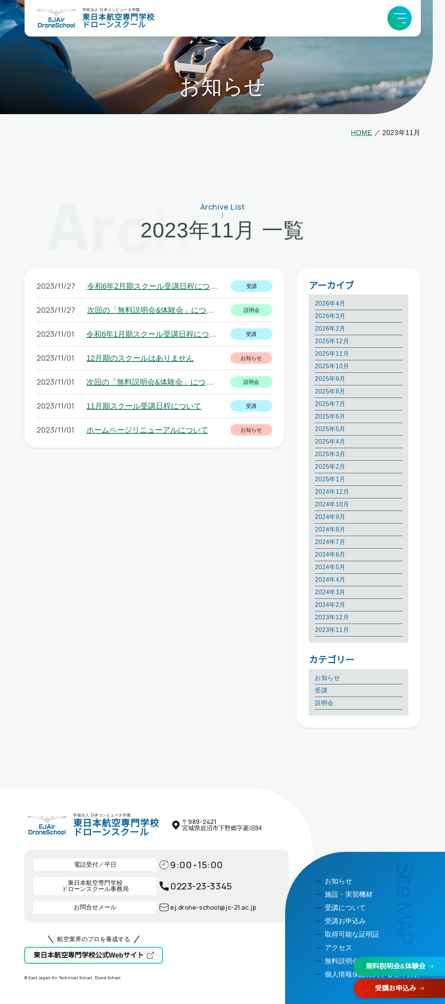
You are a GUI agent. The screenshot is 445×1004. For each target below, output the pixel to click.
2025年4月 (330, 441)
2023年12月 (332, 617)
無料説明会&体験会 (396, 966)
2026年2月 (330, 328)
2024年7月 (330, 542)
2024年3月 (330, 592)
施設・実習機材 (349, 894)
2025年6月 (330, 416)
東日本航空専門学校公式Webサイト (88, 955)
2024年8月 (330, 529)
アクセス (338, 947)
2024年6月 (330, 554)
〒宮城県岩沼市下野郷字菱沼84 (222, 825)
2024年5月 (330, 567)
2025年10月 (332, 366)
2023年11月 (332, 630)
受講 (321, 690)
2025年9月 (330, 379)
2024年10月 (332, 504)
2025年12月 (332, 341)
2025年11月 (332, 353)
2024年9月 (330, 517)
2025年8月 (330, 391)
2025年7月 (330, 404)
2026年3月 (330, 316)
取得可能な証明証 (352, 934)
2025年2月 (330, 466)
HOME (361, 132)
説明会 (324, 703)
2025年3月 (330, 454)
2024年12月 (332, 491)
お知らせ (327, 678)
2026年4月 (330, 303)
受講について (345, 908)
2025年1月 (330, 479)
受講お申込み (395, 988)
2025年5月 (330, 429)
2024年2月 (330, 604)
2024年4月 (330, 579)
